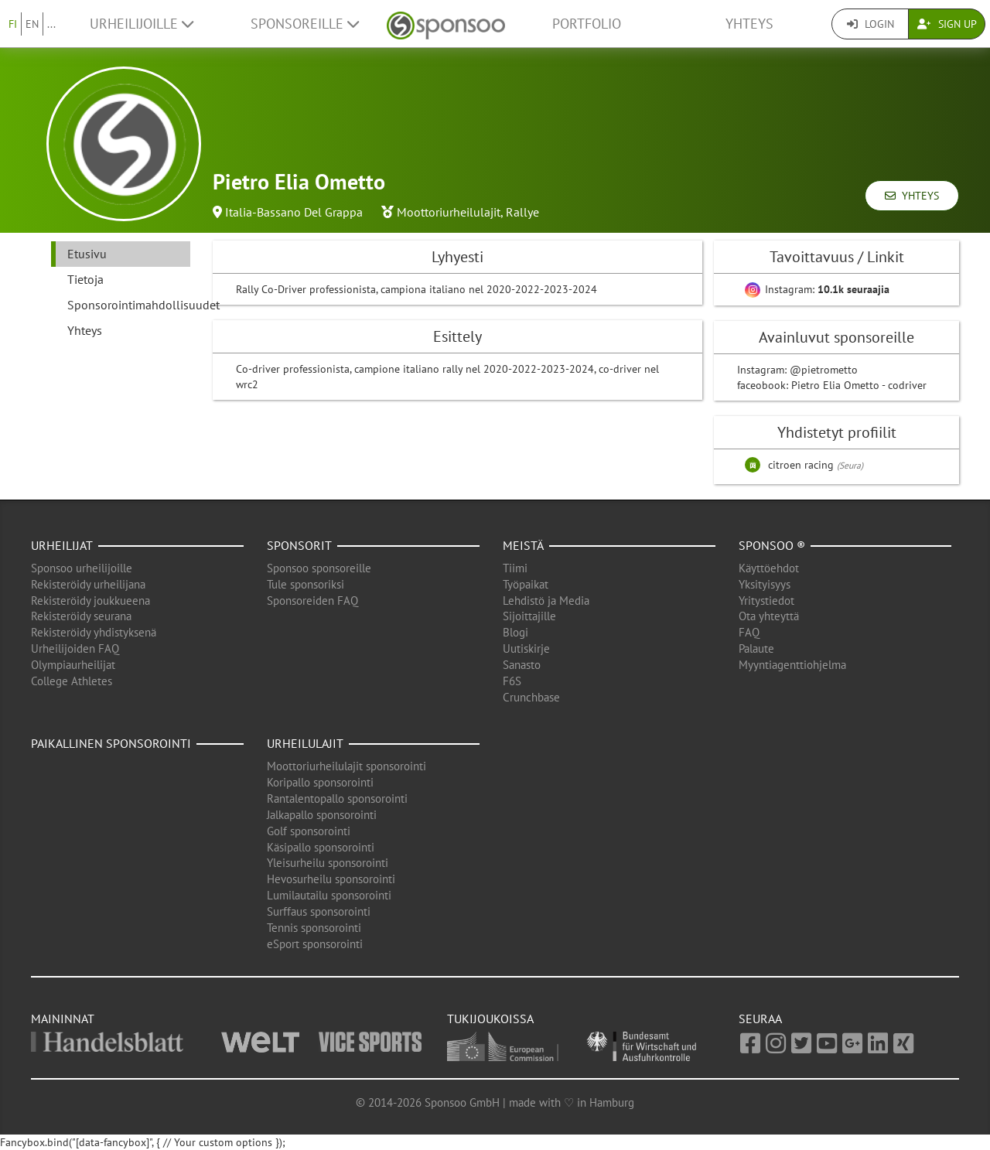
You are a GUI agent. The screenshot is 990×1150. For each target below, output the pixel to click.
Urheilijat (62, 545)
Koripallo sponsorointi (320, 782)
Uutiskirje (526, 648)
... (51, 24)
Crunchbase (531, 697)
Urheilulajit (305, 743)
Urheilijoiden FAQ (75, 648)
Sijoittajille (529, 616)
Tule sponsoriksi (305, 584)
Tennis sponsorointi (314, 927)
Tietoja (85, 279)
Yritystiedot (766, 600)
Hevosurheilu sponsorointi (331, 879)
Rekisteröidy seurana (81, 616)
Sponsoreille (305, 23)
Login (870, 24)
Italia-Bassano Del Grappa (294, 212)
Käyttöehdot (769, 568)
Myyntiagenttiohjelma (792, 664)
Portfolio (586, 23)
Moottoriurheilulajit (448, 212)
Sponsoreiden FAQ (312, 600)
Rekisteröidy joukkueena (90, 600)
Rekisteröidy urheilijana (88, 584)
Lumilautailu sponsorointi (329, 895)
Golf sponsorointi (308, 831)
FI (13, 24)
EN (32, 24)
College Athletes (71, 681)
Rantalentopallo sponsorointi (337, 798)
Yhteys (749, 23)
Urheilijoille (141, 23)
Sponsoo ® (772, 545)
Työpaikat (525, 584)
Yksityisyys (764, 584)
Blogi (515, 632)
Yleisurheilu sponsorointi (327, 862)
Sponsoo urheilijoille (81, 568)
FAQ (749, 632)
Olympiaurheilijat (73, 664)
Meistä (523, 545)
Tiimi (515, 568)
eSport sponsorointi (315, 944)
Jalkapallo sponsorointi (322, 814)
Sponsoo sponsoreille (319, 568)
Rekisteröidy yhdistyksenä (93, 632)
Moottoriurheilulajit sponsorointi (346, 766)
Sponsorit (299, 545)
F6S (512, 681)
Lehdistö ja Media (546, 600)
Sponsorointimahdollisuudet (128, 304)
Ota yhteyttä (769, 616)
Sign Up (947, 24)
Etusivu (87, 253)
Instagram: (817, 289)
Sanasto (522, 664)
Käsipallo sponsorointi (320, 847)
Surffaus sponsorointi (318, 911)
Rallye (522, 212)
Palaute (756, 648)
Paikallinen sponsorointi (111, 743)
